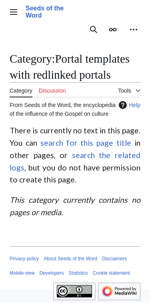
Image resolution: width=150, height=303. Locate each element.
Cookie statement (111, 273)
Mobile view (22, 273)
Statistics (78, 273)
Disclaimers (114, 258)
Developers (52, 273)
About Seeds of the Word (70, 258)
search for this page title (85, 142)
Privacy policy (24, 258)
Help (128, 105)
